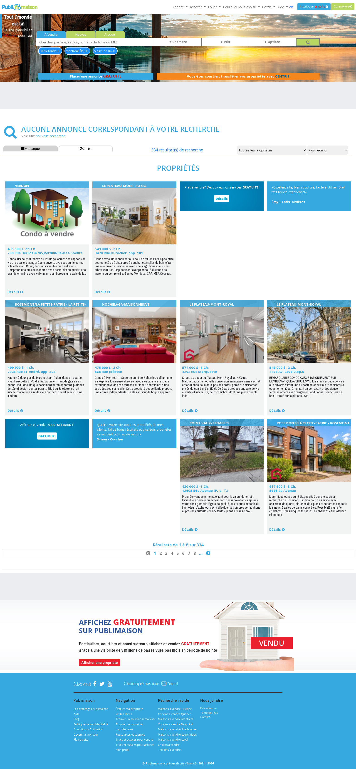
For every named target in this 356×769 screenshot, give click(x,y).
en (291, 7)
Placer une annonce (95, 76)
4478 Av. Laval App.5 (286, 371)
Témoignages (209, 713)
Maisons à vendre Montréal (175, 719)
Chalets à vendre (169, 745)
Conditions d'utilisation (88, 729)
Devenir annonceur (86, 734)
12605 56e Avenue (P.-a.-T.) (205, 490)
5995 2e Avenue (282, 490)
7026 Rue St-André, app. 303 (31, 371)
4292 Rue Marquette (199, 371)
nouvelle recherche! (51, 135)
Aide (76, 714)
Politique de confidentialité (91, 724)
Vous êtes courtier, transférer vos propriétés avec (238, 76)
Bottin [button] (267, 7)
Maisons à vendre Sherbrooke (177, 729)
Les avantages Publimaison (91, 709)
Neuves (80, 34)
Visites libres (124, 714)
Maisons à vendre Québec (175, 709)
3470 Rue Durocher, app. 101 (119, 253)
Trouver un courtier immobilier (136, 719)
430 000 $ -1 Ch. (195, 486)
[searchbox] (95, 42)
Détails (13, 292)
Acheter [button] (196, 7)
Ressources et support (130, 734)
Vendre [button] (179, 7)
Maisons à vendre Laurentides (177, 734)
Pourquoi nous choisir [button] (240, 7)
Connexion (343, 6)
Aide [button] (281, 7)
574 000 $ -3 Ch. (195, 367)
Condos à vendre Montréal (175, 724)
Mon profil (122, 750)
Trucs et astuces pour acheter (135, 745)
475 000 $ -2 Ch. (108, 367)
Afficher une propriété (99, 662)
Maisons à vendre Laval (173, 739)
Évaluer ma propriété (129, 709)
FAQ (76, 719)
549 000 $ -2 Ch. (108, 248)
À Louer (110, 34)
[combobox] (95, 42)
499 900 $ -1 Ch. (20, 367)
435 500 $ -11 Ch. (21, 248)
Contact (205, 717)
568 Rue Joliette (108, 371)
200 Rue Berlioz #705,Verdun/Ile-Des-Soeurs (44, 253)
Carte (85, 148)
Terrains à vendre (169, 750)
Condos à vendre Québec (174, 714)
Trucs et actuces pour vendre (134, 739)
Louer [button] (213, 7)
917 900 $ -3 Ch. (282, 486)
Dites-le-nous (208, 708)
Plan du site (81, 739)
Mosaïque (30, 148)
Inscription (314, 6)
